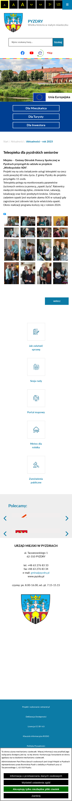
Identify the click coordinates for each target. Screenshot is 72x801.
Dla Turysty (36, 116)
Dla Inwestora (36, 125)
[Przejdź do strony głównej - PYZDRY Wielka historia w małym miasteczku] (36, 22)
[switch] (31, 4)
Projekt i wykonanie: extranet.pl (36, 729)
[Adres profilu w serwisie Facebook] (22, 53)
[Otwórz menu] (67, 5)
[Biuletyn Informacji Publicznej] (49, 53)
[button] (11, 220)
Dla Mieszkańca (36, 108)
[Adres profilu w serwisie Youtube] (31, 53)
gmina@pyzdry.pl (40, 595)
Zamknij (36, 795)
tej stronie (34, 754)
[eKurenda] (40, 53)
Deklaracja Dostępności (36, 739)
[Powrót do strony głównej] (5, 141)
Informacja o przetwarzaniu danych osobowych (36, 776)
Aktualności (17, 141)
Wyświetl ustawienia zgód (36, 782)
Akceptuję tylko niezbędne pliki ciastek (36, 789)
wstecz (56, 301)
